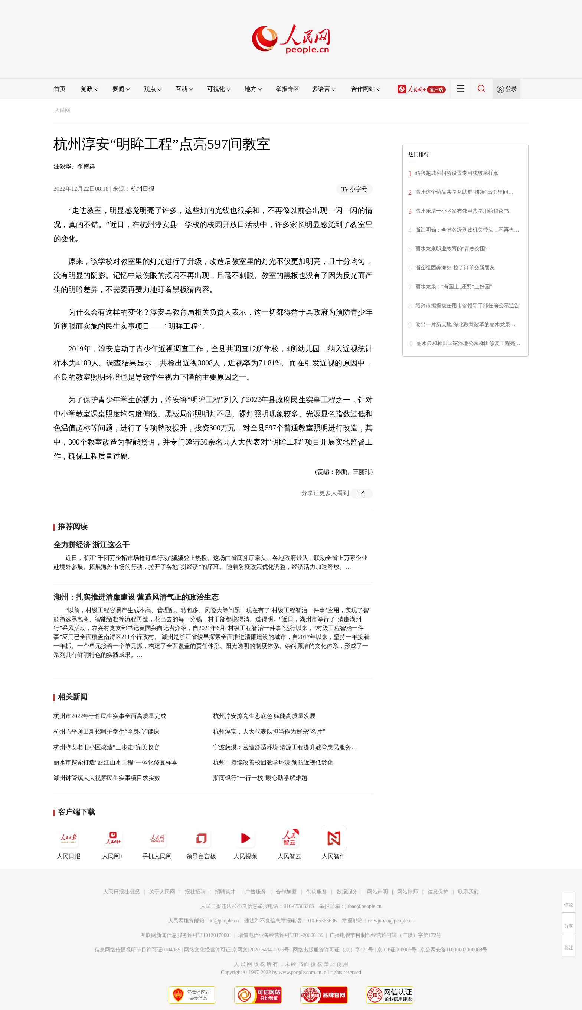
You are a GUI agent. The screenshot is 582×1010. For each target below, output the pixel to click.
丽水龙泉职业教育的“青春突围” (451, 249)
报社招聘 (195, 892)
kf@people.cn (224, 921)
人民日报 (69, 842)
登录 (511, 89)
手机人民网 (157, 842)
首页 (60, 89)
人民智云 (290, 842)
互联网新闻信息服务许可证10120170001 (186, 935)
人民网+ (113, 842)
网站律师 (407, 892)
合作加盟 (286, 892)
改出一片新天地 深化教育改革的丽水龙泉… (465, 324)
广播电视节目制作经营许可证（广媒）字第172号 (385, 935)
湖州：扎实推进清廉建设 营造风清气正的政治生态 (136, 597)
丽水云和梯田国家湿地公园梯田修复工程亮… (468, 343)
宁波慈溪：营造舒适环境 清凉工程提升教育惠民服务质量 (288, 747)
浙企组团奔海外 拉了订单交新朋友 (455, 267)
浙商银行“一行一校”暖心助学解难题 (260, 778)
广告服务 (255, 892)
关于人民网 (162, 892)
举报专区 (288, 89)
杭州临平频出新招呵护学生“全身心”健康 (106, 731)
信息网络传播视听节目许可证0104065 (137, 949)
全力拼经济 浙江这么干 (91, 545)
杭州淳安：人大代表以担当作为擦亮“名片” (269, 731)
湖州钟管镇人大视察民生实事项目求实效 (106, 778)
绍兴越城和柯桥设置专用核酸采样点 (456, 173)
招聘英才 (225, 892)
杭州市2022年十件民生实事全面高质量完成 (109, 716)
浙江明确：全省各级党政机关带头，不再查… (467, 230)
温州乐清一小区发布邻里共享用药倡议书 (462, 211)
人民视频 (245, 842)
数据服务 (347, 892)
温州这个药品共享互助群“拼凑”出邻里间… (464, 192)
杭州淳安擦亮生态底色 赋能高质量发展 (264, 716)
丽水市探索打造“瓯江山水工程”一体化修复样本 (115, 762)
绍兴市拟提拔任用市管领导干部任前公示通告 (467, 305)
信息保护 (438, 892)
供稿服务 (316, 892)
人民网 (62, 110)
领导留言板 (201, 842)
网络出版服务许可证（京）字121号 (333, 949)
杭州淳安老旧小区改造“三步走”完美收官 (106, 747)
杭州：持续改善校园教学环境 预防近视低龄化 (273, 762)
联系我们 (468, 892)
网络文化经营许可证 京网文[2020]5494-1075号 (237, 949)
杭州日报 (142, 189)
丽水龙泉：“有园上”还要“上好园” (453, 286)
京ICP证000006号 (396, 949)
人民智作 (334, 842)
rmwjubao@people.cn (391, 921)
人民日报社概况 (121, 892)
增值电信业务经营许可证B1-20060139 (281, 935)
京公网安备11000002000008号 (453, 949)
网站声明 (377, 892)
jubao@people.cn (363, 906)
